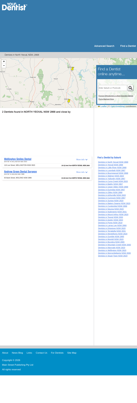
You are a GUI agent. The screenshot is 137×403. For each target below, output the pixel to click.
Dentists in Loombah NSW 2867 (111, 170)
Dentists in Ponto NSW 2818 (110, 223)
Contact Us (41, 353)
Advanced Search (104, 46)
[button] (72, 69)
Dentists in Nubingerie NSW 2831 (112, 212)
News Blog (17, 353)
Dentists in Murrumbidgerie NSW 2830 (114, 253)
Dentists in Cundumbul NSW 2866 (112, 206)
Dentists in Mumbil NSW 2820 (111, 239)
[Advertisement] (75, 22)
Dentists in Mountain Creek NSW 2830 (114, 245)
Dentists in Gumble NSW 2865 (111, 236)
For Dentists (57, 353)
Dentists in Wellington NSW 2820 (112, 250)
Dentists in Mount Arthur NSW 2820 (113, 214)
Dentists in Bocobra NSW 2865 (111, 242)
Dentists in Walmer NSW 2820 (111, 176)
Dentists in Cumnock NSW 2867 (112, 198)
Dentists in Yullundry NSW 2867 (111, 179)
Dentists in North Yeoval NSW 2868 (113, 162)
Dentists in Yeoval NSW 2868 (110, 165)
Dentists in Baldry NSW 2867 (110, 184)
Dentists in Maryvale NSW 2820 (111, 248)
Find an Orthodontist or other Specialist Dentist (116, 96)
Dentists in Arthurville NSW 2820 (112, 195)
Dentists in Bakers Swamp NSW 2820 (114, 203)
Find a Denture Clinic (106, 99)
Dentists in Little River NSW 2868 (112, 167)
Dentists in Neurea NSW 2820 (111, 209)
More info (80, 159)
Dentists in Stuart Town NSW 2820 (113, 256)
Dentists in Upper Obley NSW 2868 (113, 187)
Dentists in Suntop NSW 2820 (110, 201)
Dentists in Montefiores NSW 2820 (112, 234)
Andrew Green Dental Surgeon (20, 171)
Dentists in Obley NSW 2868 (110, 192)
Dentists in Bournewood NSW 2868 (113, 173)
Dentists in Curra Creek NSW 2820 (113, 181)
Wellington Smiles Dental (17, 159)
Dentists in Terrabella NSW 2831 (112, 231)
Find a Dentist (128, 46)
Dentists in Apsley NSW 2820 (110, 220)
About (5, 353)
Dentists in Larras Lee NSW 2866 (112, 225)
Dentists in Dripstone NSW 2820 (112, 228)
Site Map (71, 353)
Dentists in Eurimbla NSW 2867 (111, 190)
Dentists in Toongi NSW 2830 (110, 217)
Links (29, 353)
